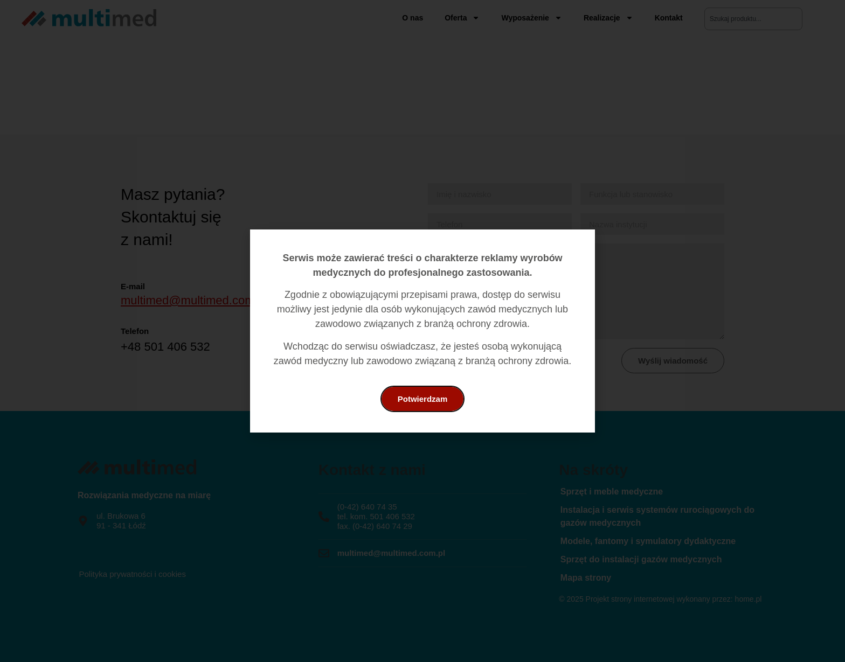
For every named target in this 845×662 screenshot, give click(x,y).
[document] (422, 331)
